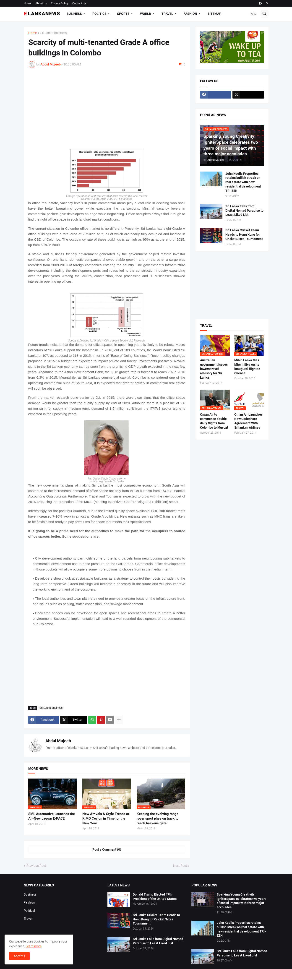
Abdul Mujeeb (58, 740)
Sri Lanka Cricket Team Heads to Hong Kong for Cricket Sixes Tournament (244, 234)
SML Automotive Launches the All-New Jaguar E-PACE (51, 816)
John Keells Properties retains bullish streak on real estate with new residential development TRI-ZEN (243, 182)
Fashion (190, 14)
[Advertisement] (106, 106)
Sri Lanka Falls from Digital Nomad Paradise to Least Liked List (244, 210)
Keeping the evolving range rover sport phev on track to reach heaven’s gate (157, 818)
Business (74, 14)
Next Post (180, 865)
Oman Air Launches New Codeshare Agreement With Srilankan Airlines (248, 421)
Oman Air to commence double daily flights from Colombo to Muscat (214, 421)
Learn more (34, 946)
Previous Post (36, 865)
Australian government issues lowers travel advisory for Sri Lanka (214, 368)
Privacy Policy (59, 3)
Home (27, 3)
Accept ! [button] (19, 956)
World (145, 14)
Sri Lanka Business (53, 33)
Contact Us (79, 3)
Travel (167, 14)
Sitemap (214, 14)
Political (29, 910)
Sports (123, 14)
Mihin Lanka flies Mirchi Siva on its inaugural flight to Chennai (247, 366)
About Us (41, 3)
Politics (99, 14)
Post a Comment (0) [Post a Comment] (106, 849)
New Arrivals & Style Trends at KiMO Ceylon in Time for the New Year (105, 818)
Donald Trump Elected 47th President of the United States (155, 897)
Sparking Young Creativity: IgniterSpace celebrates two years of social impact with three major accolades (241, 901)
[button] (253, 14)
